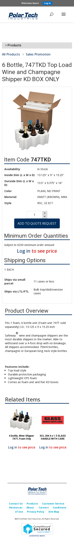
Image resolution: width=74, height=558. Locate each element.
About (30, 507)
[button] (44, 213)
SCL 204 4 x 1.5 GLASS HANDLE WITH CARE (53, 437)
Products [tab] (12, 45)
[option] (21, 429)
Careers (44, 507)
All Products (11, 54)
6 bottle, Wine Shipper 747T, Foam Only (21, 437)
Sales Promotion (38, 54)
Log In (47, 3)
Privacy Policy (35, 511)
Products (32, 503)
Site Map (53, 511)
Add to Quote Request (37, 223)
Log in (23, 251)
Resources (15, 507)
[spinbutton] (34, 215)
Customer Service (53, 503)
